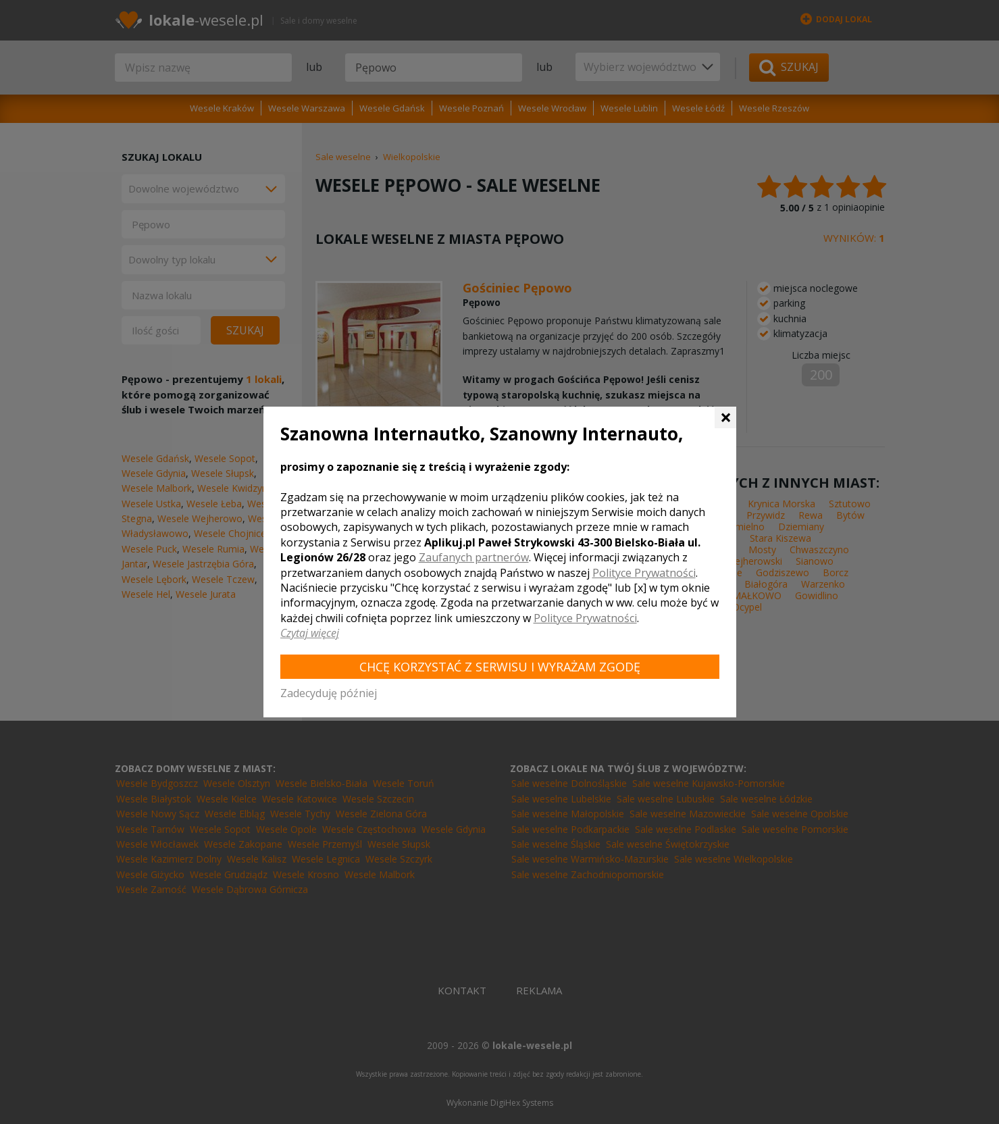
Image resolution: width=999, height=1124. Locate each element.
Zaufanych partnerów (474, 557)
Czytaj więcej (309, 632)
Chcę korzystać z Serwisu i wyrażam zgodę (499, 667)
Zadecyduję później (328, 693)
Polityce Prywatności (644, 572)
